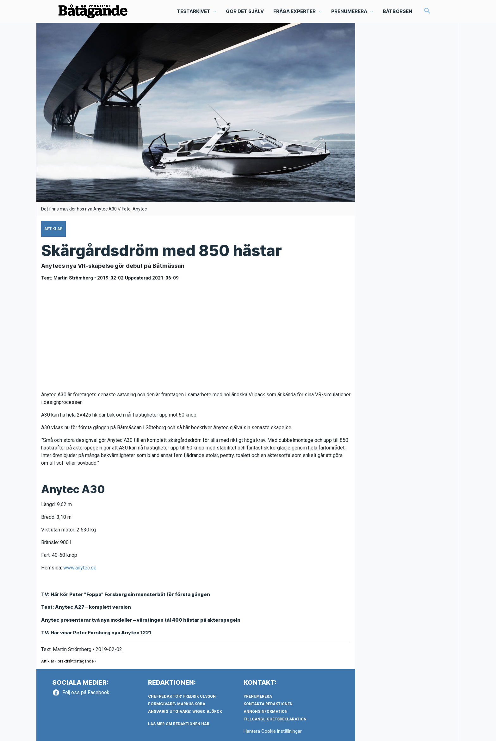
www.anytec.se (79, 568)
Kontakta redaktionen (268, 704)
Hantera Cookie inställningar (273, 731)
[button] (427, 11)
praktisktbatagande (76, 661)
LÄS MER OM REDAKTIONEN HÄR (178, 724)
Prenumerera (258, 696)
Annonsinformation (266, 711)
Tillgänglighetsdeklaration (275, 719)
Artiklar (47, 661)
